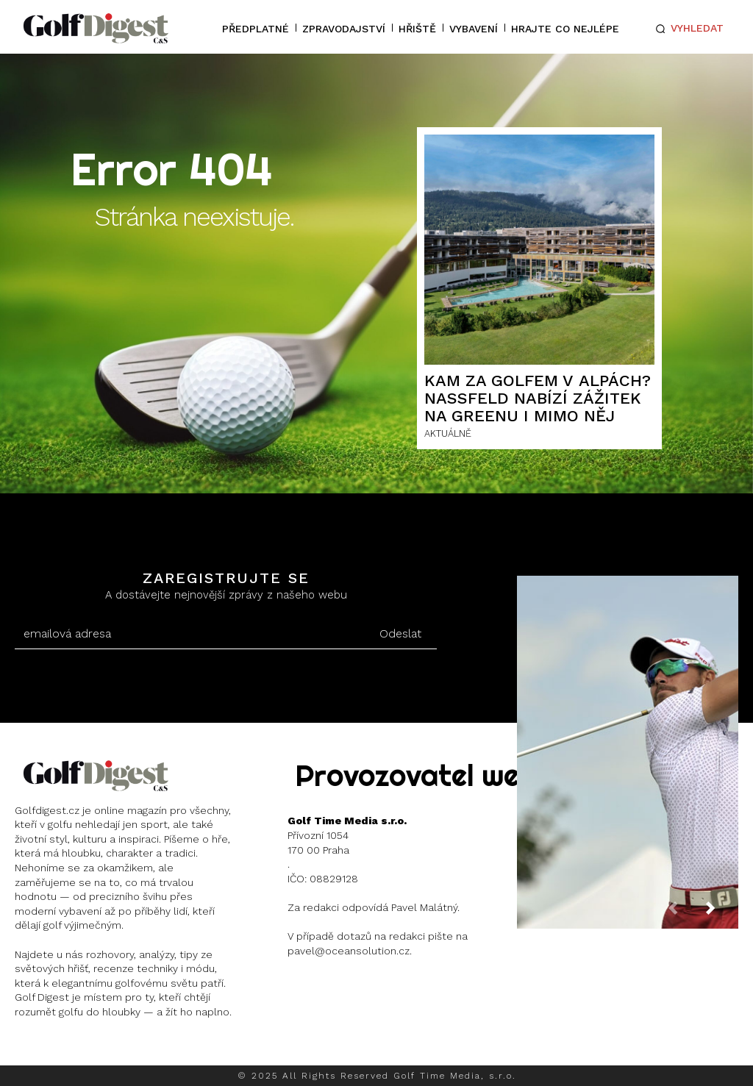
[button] (686, 28)
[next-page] (722, 912)
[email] (189, 633)
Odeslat (400, 633)
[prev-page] (684, 912)
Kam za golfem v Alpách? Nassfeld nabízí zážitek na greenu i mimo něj (537, 398)
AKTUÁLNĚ (447, 433)
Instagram (70, 1049)
